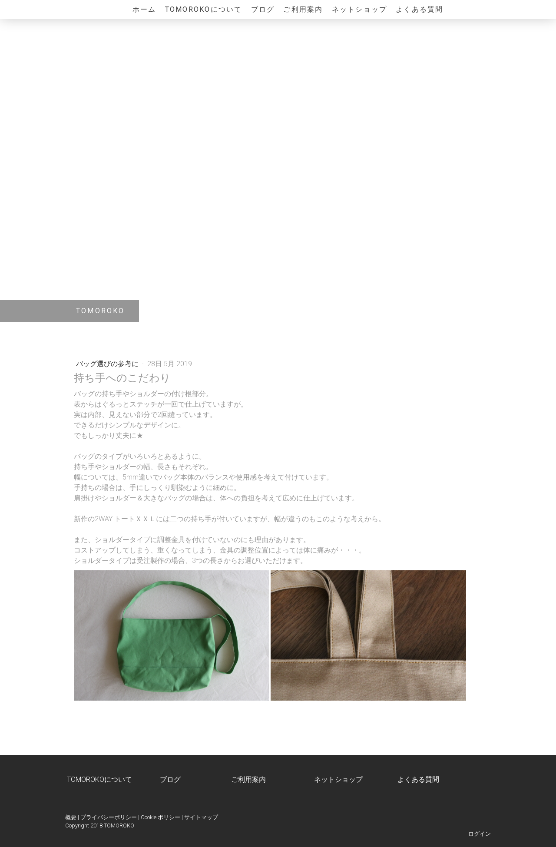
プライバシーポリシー (108, 817)
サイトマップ (201, 817)
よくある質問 (419, 9)
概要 (70, 817)
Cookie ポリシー (160, 817)
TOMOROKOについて (203, 9)
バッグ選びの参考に (108, 364)
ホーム (144, 9)
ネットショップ (359, 9)
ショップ (349, 779)
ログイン (479, 833)
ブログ (263, 9)
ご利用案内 (303, 9)
